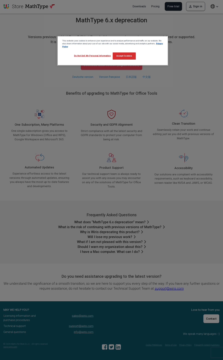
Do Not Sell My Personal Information (92, 55)
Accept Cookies (124, 56)
